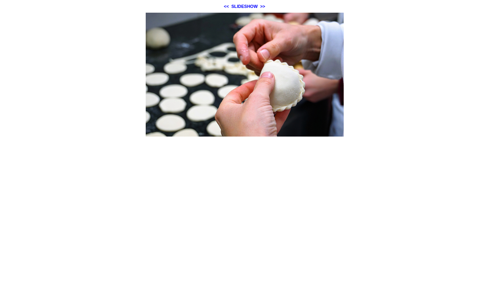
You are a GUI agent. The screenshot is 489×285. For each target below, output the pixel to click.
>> (262, 6)
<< (226, 6)
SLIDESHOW (244, 6)
